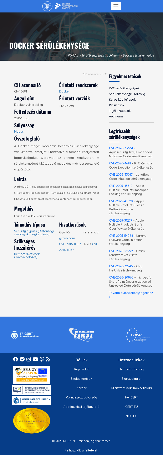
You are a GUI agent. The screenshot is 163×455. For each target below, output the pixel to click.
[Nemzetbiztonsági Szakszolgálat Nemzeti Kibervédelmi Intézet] (60, 6)
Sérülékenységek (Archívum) (100, 55)
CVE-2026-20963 (121, 277)
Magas (19, 131)
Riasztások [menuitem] (116, 105)
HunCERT (131, 397)
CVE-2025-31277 (120, 220)
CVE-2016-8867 (70, 244)
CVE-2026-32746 (121, 266)
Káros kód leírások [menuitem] (122, 99)
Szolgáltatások (81, 379)
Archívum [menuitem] (116, 116)
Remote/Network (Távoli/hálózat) (27, 255)
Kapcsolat (81, 369)
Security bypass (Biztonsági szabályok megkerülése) (34, 232)
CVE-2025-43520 (121, 201)
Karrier (82, 388)
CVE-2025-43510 (120, 186)
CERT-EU (131, 407)
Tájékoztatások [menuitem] (120, 111)
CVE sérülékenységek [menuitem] (124, 88)
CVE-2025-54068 (121, 236)
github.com (67, 238)
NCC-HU (131, 416)
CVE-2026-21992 (121, 251)
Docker (64, 91)
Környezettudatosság (81, 397)
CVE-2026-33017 (121, 174)
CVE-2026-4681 (120, 163)
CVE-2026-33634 (121, 148)
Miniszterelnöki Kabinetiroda (131, 388)
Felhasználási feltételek (81, 450)
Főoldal (73, 55)
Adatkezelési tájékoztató (81, 407)
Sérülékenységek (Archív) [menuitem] (127, 94)
